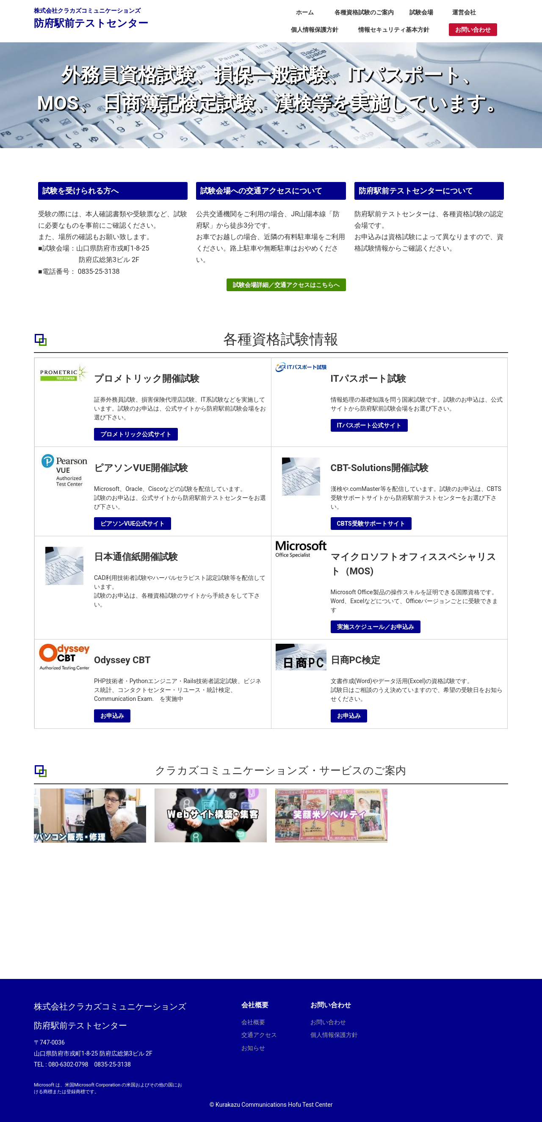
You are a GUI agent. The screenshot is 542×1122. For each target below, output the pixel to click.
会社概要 (253, 1022)
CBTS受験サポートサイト (371, 523)
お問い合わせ (473, 29)
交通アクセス (259, 1034)
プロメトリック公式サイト (135, 434)
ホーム (305, 12)
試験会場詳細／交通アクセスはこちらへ (286, 287)
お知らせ (253, 1048)
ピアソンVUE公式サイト (132, 523)
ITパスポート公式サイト (369, 425)
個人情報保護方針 (314, 29)
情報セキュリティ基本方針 (393, 29)
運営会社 (464, 12)
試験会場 (421, 12)
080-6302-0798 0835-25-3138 (89, 1064)
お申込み (112, 715)
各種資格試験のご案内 (364, 12)
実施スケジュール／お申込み (375, 626)
